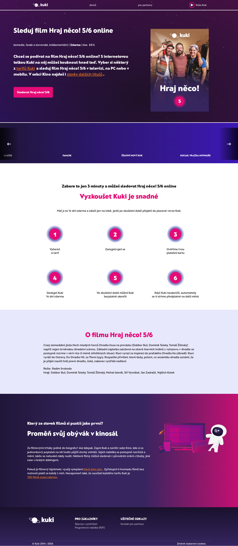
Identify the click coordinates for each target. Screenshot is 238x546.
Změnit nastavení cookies (191, 543)
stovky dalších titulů (84, 74)
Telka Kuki (198, 5)
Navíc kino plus (92, 469)
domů (92, 4)
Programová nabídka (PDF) (90, 527)
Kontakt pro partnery (132, 523)
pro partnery (145, 4)
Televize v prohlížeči (86, 523)
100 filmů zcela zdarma (42, 477)
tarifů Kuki (25, 68)
